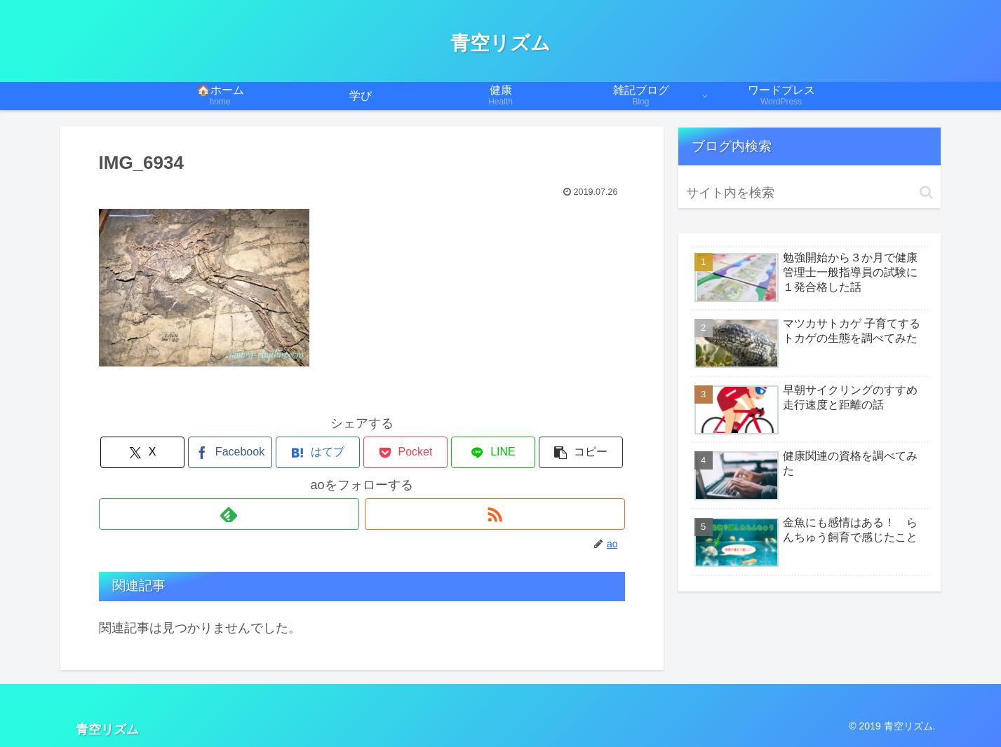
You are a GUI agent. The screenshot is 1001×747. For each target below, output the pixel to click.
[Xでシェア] (142, 452)
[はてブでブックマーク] (318, 452)
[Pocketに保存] (405, 452)
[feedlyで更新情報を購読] (229, 514)
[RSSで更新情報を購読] (495, 514)
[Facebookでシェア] (230, 452)
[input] (809, 193)
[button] (581, 452)
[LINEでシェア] (493, 452)
